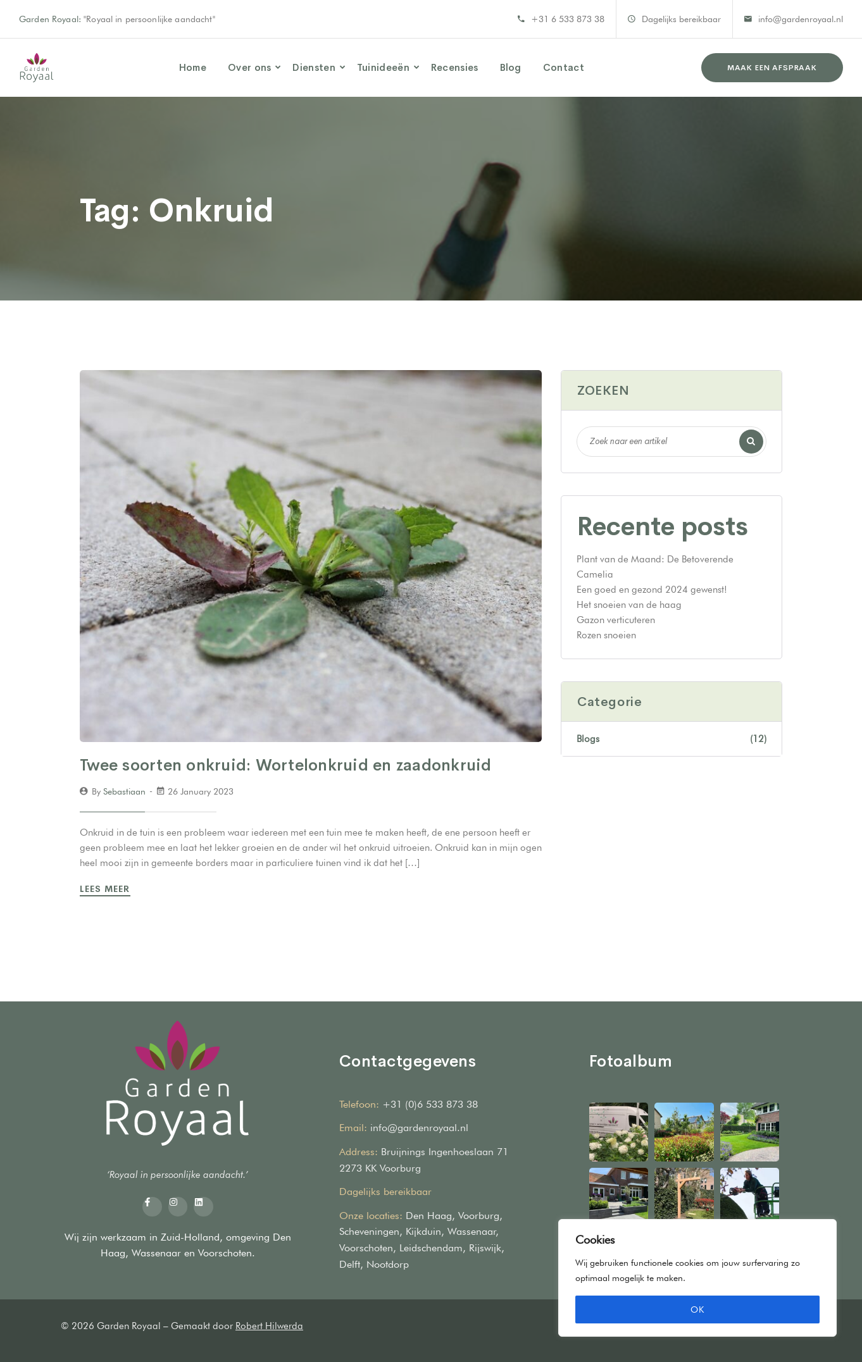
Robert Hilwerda (269, 1326)
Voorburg (478, 1216)
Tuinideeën (383, 67)
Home (192, 67)
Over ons (249, 67)
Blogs (671, 739)
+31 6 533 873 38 (567, 19)
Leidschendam (431, 1248)
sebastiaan (124, 791)
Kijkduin (423, 1231)
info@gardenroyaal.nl (800, 19)
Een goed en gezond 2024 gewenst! (652, 589)
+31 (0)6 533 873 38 (430, 1104)
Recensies (454, 67)
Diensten (313, 67)
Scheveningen (369, 1231)
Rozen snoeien (606, 635)
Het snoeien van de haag (629, 604)
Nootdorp (387, 1264)
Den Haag (429, 1216)
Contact (563, 67)
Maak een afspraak (772, 68)
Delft (349, 1264)
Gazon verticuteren (616, 620)
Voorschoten (225, 1253)
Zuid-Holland (190, 1237)
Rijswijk (485, 1248)
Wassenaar (156, 1253)
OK (697, 1309)
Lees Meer (107, 889)
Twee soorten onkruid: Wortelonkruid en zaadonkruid (286, 765)
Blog (511, 67)
